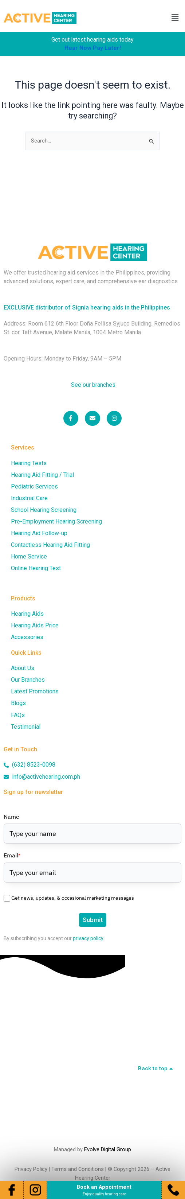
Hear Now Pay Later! (92, 47)
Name (11, 816)
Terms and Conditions (77, 1169)
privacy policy (88, 938)
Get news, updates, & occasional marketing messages (72, 898)
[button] (175, 18)
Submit (93, 919)
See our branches (92, 384)
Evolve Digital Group (107, 1149)
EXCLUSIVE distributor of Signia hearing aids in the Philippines (87, 307)
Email (12, 855)
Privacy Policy (31, 1169)
